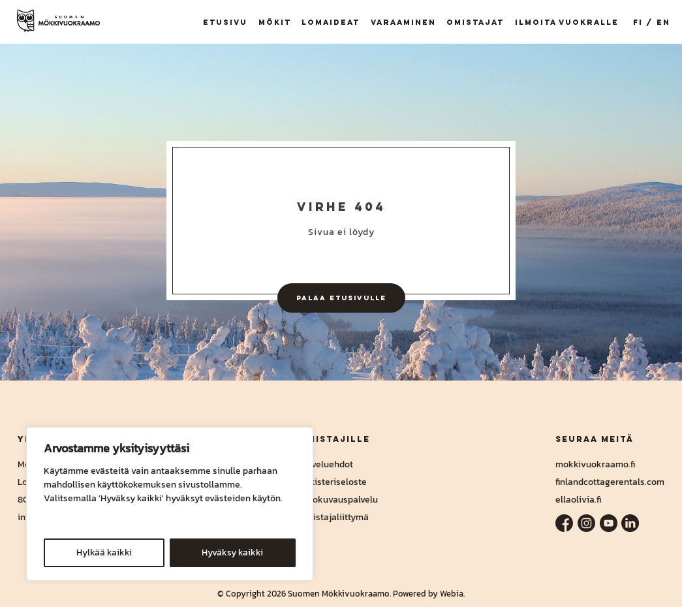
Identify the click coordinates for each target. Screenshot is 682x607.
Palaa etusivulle (341, 297)
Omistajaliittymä (334, 516)
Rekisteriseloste (333, 481)
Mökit (274, 22)
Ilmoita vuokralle (567, 22)
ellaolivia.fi (578, 499)
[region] (169, 504)
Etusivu (225, 22)
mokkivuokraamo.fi (595, 464)
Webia (451, 593)
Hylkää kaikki (104, 552)
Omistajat (475, 22)
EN (663, 22)
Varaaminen (403, 22)
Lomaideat (331, 22)
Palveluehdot (326, 464)
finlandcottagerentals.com (609, 481)
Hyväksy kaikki (232, 552)
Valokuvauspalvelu (338, 499)
